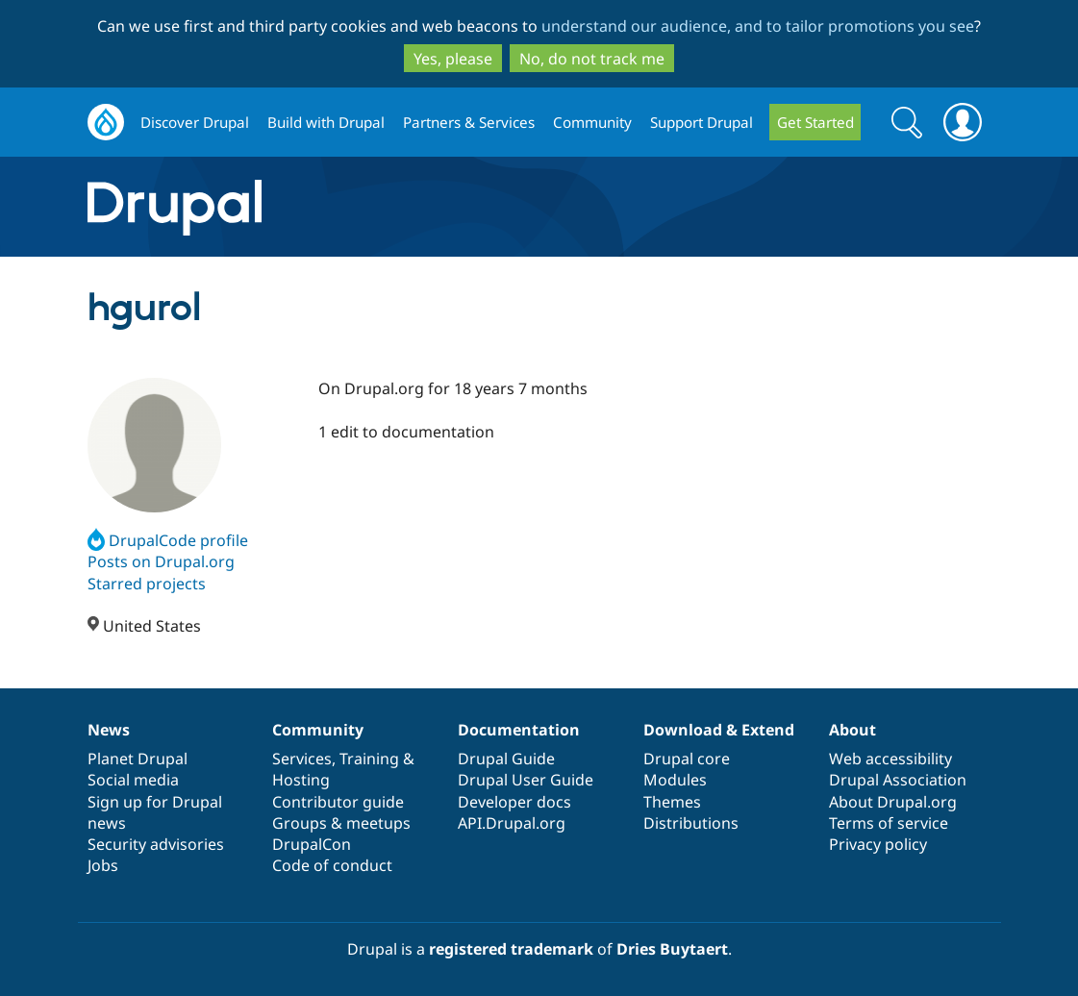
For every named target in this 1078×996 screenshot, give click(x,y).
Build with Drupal (326, 122)
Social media (133, 779)
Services (302, 758)
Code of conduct (332, 865)
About (852, 729)
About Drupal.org (893, 801)
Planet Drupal (138, 758)
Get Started (815, 122)
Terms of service (888, 823)
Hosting (301, 779)
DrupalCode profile (168, 540)
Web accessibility (890, 758)
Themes (672, 801)
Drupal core (686, 758)
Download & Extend (718, 729)
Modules (675, 779)
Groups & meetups (341, 823)
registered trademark (511, 948)
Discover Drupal (194, 122)
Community (592, 122)
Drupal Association (897, 779)
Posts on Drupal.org (161, 561)
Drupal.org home (106, 122)
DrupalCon (311, 844)
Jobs (103, 865)
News (109, 729)
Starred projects (147, 583)
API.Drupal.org (511, 823)
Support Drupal (701, 122)
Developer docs (514, 801)
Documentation (519, 729)
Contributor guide (338, 801)
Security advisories (156, 844)
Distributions (691, 823)
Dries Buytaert (672, 948)
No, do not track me (591, 58)
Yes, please (453, 58)
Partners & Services (469, 122)
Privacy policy (878, 844)
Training (369, 758)
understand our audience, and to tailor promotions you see (757, 26)
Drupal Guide (506, 758)
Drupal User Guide (525, 779)
